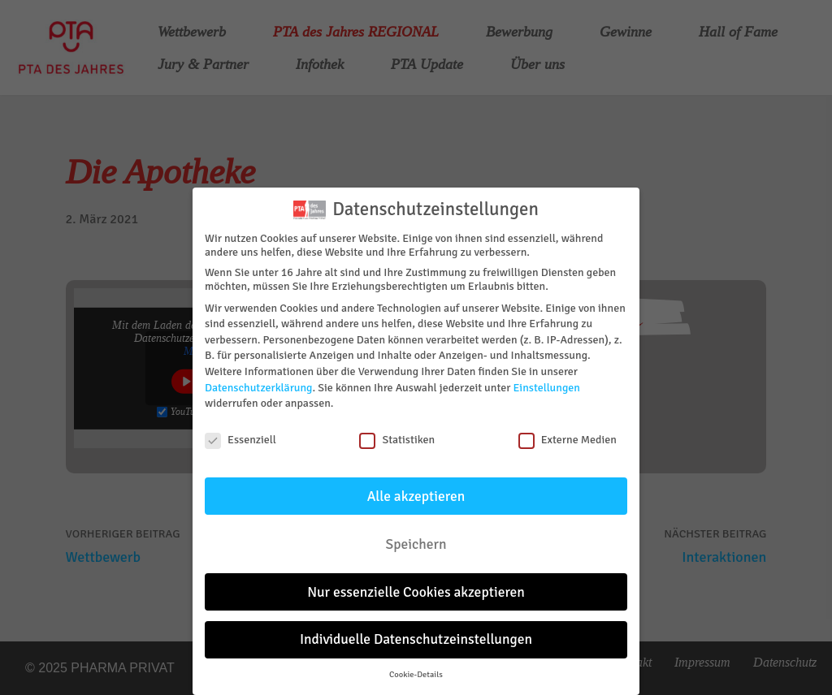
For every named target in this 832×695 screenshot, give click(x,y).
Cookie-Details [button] (416, 674)
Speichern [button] (415, 544)
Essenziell (240, 440)
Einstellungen (546, 388)
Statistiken (397, 440)
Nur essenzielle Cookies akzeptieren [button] (416, 592)
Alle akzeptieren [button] (416, 496)
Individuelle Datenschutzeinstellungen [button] (416, 639)
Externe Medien (567, 440)
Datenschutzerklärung (259, 388)
